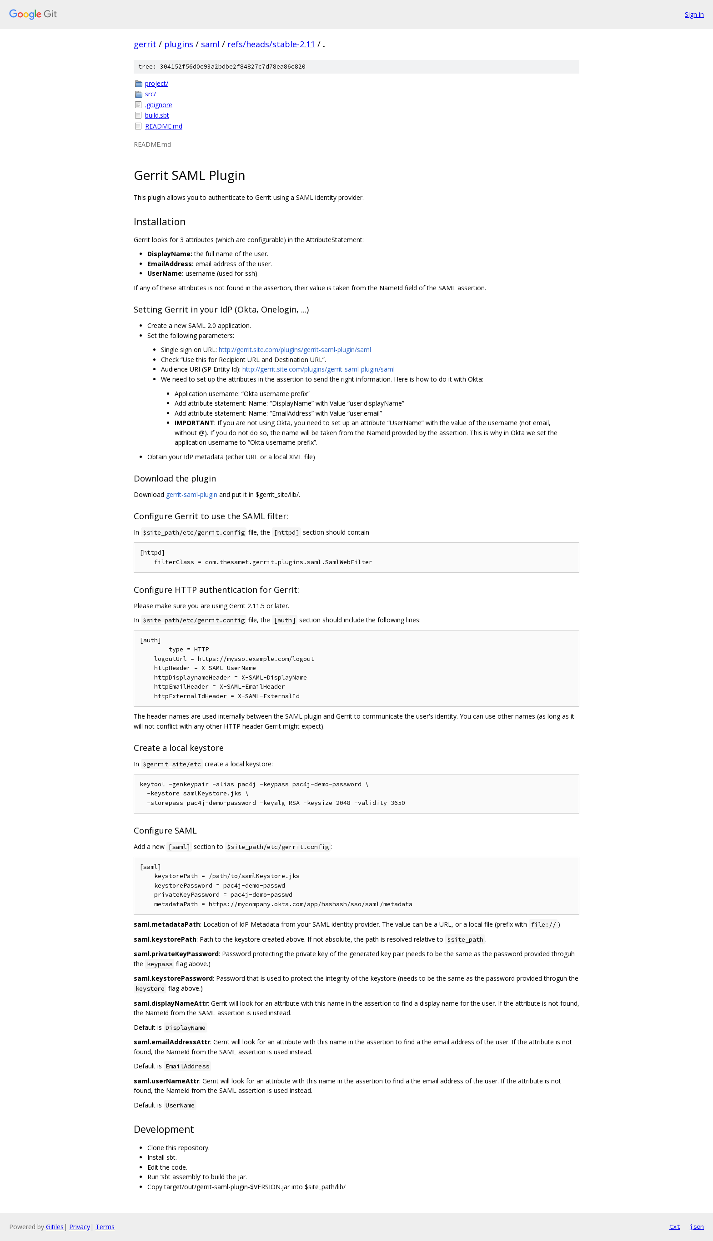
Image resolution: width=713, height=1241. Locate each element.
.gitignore (158, 104)
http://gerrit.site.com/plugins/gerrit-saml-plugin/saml (295, 349)
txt (674, 1226)
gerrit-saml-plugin (191, 494)
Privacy (79, 1226)
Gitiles (55, 1226)
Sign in (694, 14)
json (696, 1226)
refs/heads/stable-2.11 (271, 44)
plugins (178, 44)
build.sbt (157, 115)
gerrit (145, 44)
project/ (156, 83)
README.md (163, 126)
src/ (150, 93)
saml (210, 44)
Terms (105, 1226)
